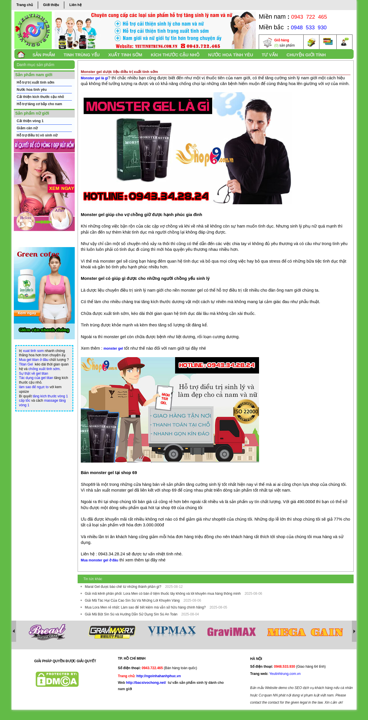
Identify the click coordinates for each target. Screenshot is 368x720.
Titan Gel (26, 364)
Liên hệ (75, 5)
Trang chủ (24, 5)
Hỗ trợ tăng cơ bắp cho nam (39, 104)
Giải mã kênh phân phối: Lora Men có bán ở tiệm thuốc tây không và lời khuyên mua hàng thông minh (163, 594)
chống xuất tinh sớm (44, 369)
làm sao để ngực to (34, 387)
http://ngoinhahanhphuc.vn (158, 676)
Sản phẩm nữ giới (32, 113)
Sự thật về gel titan (33, 373)
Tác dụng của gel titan (36, 378)
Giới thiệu (51, 5)
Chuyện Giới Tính (306, 54)
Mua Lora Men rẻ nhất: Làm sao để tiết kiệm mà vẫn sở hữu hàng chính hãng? (146, 607)
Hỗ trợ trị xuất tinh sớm (35, 82)
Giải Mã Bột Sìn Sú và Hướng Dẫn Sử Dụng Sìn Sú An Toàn (132, 614)
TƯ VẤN (270, 54)
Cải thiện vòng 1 (30, 121)
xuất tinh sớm (125, 54)
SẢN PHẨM (43, 54)
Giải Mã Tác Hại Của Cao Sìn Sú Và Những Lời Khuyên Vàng (133, 600)
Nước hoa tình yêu (32, 90)
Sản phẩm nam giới (33, 74)
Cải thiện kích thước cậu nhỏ (40, 97)
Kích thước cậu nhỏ (175, 54)
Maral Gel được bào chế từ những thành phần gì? (123, 587)
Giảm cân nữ (27, 128)
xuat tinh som (33, 351)
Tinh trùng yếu (81, 54)
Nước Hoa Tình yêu (230, 54)
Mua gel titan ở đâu (33, 360)
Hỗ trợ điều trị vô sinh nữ (37, 135)
